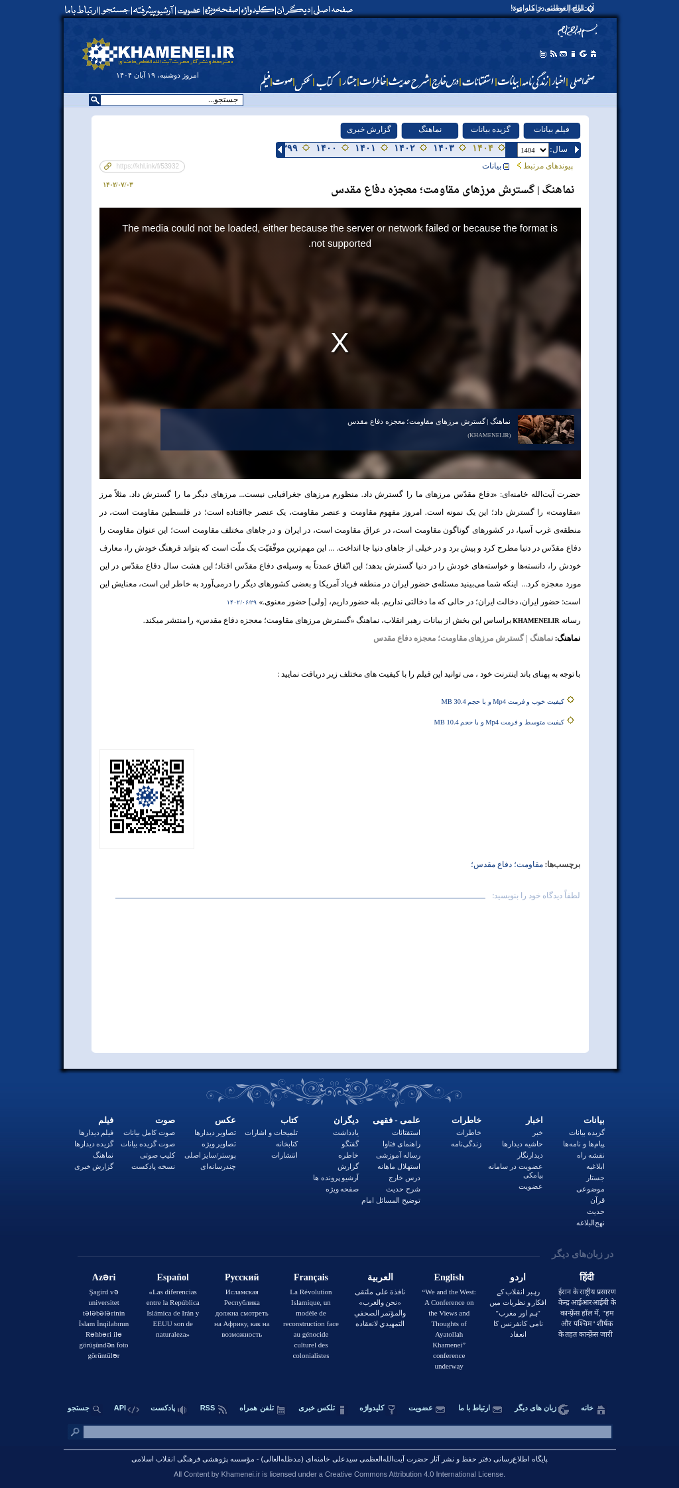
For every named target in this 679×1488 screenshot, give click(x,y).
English (449, 1277)
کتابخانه (287, 1144)
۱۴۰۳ (443, 148)
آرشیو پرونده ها (336, 1178)
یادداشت (346, 1132)
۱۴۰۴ (482, 148)
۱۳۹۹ (287, 148)
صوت (165, 1120)
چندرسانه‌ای (218, 1166)
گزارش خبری (369, 129)
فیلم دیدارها (96, 1132)
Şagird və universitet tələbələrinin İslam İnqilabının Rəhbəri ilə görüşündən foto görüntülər (104, 1323)
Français (311, 1277)
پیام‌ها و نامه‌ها (584, 1144)
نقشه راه (591, 1155)
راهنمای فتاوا (401, 1144)
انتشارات (284, 1155)
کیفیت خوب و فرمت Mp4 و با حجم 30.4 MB (503, 701)
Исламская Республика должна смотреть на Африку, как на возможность (242, 1313)
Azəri (103, 1277)
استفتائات (406, 1132)
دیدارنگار (530, 1155)
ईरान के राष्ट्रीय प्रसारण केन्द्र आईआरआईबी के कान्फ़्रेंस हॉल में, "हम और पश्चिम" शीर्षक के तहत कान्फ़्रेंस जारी (587, 1313)
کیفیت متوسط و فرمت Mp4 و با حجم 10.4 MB (499, 722)
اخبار (534, 1120)
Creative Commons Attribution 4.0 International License (414, 1474)
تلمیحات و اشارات (271, 1132)
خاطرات (466, 1120)
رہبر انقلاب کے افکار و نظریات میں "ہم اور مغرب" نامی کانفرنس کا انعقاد (517, 1313)
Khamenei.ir (240, 1474)
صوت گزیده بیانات (148, 1144)
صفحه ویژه (342, 1189)
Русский (242, 1277)
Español (173, 1277)
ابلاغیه (595, 1166)
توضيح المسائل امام (390, 1200)
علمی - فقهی (396, 1120)
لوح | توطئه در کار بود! (547, 8)
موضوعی (590, 1189)
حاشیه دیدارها (522, 1144)
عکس (225, 1120)
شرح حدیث (403, 1189)
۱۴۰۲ (404, 148)
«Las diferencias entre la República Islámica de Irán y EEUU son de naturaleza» (173, 1313)
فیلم (105, 1120)
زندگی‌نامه (466, 1144)
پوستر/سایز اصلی (210, 1155)
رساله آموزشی (398, 1155)
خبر (537, 1132)
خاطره (348, 1155)
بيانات (496, 165)
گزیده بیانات (491, 129)
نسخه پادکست (153, 1166)
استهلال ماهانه (398, 1166)
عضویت (531, 1186)
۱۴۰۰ (326, 148)
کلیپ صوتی (157, 1155)
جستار (595, 1178)
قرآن (597, 1200)
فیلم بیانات (552, 129)
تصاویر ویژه (219, 1144)
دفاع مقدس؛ (491, 864)
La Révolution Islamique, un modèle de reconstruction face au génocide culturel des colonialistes (311, 1323)
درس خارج (404, 1178)
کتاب (289, 1120)
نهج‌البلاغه (590, 1223)
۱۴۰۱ (365, 148)
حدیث (596, 1211)
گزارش (348, 1166)
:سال (558, 149)
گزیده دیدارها (94, 1144)
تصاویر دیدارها (215, 1132)
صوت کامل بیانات (149, 1132)
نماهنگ (430, 129)
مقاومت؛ (527, 864)
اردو (518, 1277)
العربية (380, 1277)
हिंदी (587, 1277)
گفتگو (350, 1144)
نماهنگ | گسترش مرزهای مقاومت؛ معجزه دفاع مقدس (429, 421)
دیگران (346, 1120)
